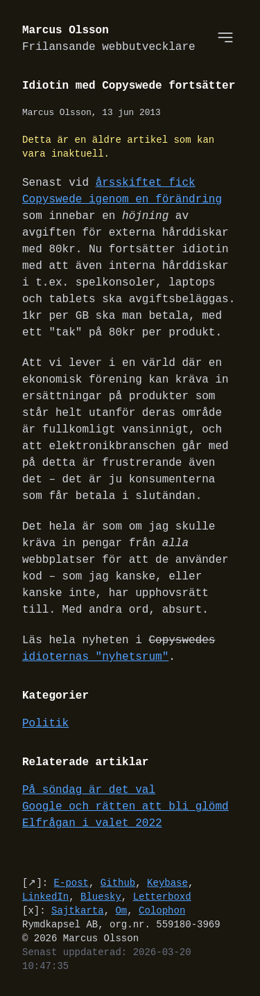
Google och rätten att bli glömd (125, 807)
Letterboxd (162, 897)
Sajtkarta (77, 911)
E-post (71, 883)
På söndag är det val (88, 790)
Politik (45, 724)
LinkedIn (45, 897)
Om (121, 911)
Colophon (162, 911)
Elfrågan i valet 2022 (92, 824)
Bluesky (100, 897)
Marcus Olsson (109, 39)
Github (118, 883)
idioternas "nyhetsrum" (95, 657)
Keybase (167, 883)
